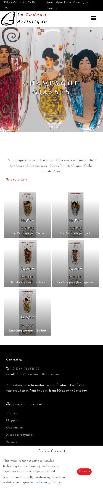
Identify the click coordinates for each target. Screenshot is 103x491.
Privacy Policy (49, 482)
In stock (11, 413)
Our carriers (14, 427)
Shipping (13, 420)
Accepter (84, 471)
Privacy (11, 442)
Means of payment (20, 434)
